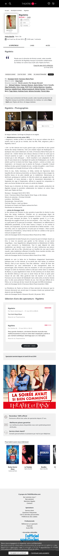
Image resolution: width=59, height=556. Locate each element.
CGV (21, 514)
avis (23, 23)
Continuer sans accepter (40, 553)
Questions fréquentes (29, 512)
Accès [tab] (48, 45)
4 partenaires (14, 547)
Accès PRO (29, 528)
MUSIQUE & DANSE (10, 74)
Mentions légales (29, 501)
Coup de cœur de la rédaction (43, 65)
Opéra (29, 74)
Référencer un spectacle (29, 524)
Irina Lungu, (21, 87)
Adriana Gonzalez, (35, 91)
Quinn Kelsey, (38, 85)
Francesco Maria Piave (26, 79)
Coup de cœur (22, 74)
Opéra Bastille (9, 36)
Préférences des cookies (29, 517)
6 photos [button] (45, 126)
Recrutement (29, 499)
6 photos (25, 20)
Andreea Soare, (23, 91)
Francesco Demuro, (27, 85)
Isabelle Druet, (16, 89)
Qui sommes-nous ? (29, 497)
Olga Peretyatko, (10, 87)
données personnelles (32, 514)
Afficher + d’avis (29, 346)
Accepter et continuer (18, 553)
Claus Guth (19, 81)
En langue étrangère (40, 74)
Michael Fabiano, (14, 85)
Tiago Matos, (13, 91)
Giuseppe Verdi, (13, 79)
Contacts (29, 503)
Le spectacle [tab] (13, 45)
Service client (29, 510)
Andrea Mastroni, (39, 87)
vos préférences (45, 547)
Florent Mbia (45, 91)
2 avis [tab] (32, 45)
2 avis (29, 17)
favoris (24, 25)
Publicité (29, 526)
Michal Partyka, (40, 89)
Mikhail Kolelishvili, (28, 89)
